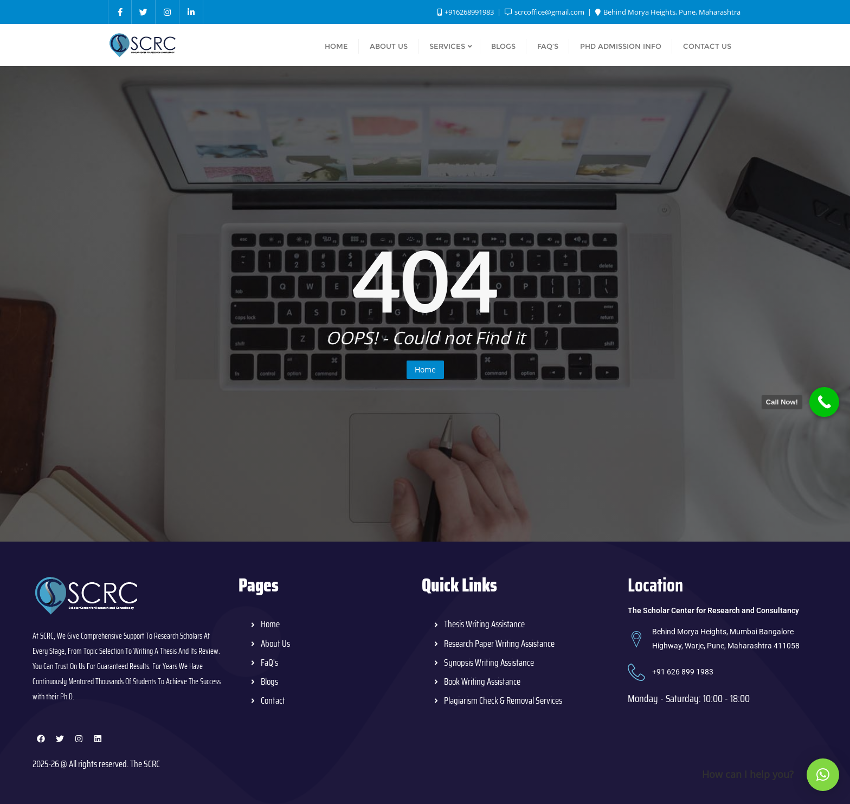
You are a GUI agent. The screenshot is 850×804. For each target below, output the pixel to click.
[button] (823, 774)
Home (425, 369)
